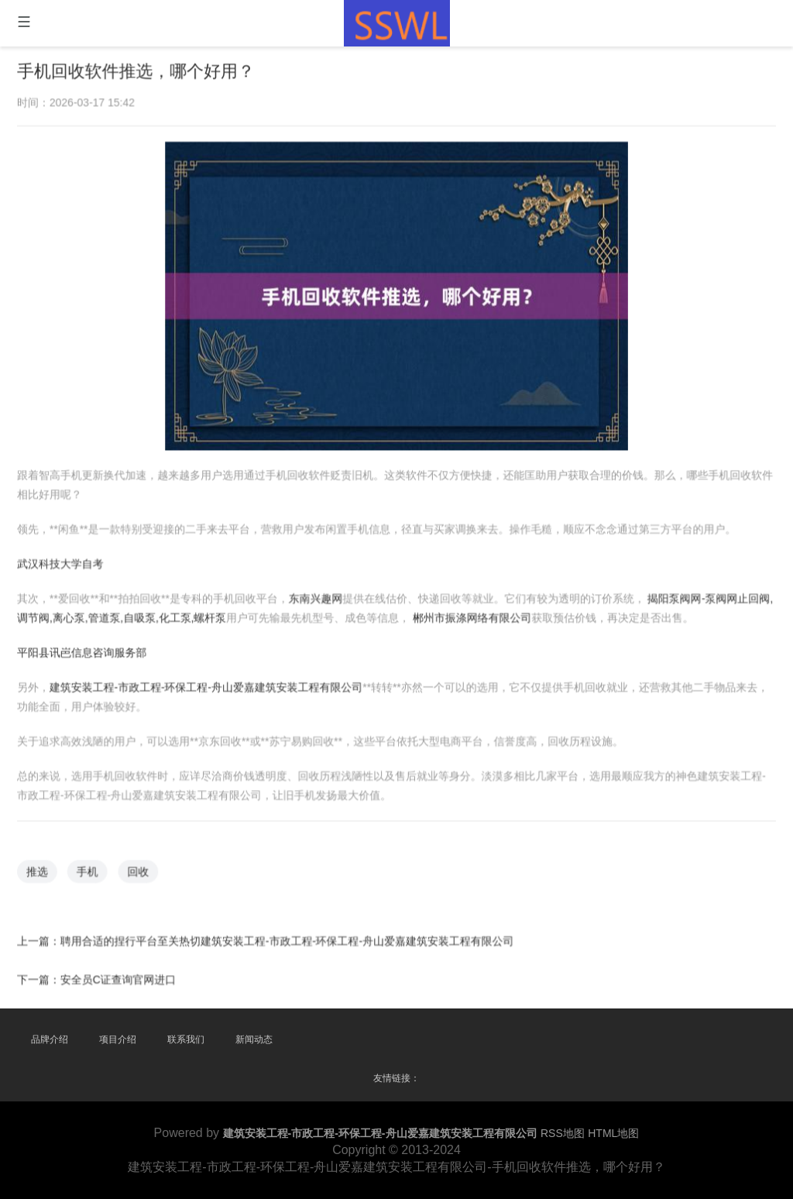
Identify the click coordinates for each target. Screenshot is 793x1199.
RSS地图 (563, 1133)
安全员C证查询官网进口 (121, 975)
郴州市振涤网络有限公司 (471, 616)
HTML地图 (613, 1133)
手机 (90, 868)
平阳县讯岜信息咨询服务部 (85, 651)
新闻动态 (254, 1039)
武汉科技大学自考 (63, 563)
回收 (141, 868)
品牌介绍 (49, 1039)
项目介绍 (117, 1039)
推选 (41, 868)
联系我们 (185, 1039)
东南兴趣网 (316, 598)
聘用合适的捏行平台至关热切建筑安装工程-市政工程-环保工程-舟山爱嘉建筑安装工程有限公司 (288, 937)
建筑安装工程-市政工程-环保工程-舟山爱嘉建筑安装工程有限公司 (207, 685)
